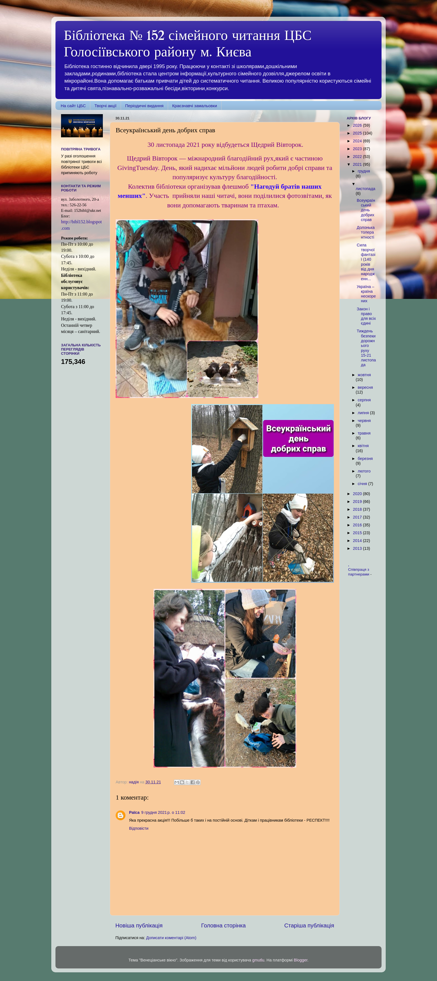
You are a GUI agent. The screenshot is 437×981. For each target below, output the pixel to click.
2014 (358, 540)
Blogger (300, 960)
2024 (358, 141)
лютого (364, 471)
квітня (363, 445)
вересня (365, 387)
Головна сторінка (223, 925)
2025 (358, 133)
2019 (358, 501)
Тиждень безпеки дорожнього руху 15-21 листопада (366, 348)
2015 (358, 533)
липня (364, 413)
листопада (365, 188)
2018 (358, 509)
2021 (358, 164)
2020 (358, 493)
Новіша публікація (138, 925)
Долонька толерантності (366, 232)
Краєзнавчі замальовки (194, 105)
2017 (358, 517)
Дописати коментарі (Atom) (171, 938)
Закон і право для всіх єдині (366, 316)
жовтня (364, 375)
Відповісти (139, 828)
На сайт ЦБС (73, 105)
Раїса (134, 812)
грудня (364, 171)
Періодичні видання (144, 105)
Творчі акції (105, 105)
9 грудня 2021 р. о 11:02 (163, 812)
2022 (358, 156)
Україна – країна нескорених (366, 293)
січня (363, 483)
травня (364, 433)
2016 (358, 525)
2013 (358, 548)
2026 (358, 125)
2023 (358, 149)
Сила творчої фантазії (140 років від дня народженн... (366, 262)
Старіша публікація (309, 925)
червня (364, 420)
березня (365, 458)
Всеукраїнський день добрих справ (366, 210)
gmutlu (258, 960)
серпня (364, 400)
